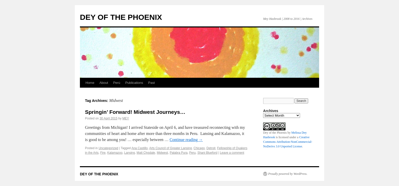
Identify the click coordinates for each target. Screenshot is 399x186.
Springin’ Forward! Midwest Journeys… (135, 112)
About (103, 83)
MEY (125, 118)
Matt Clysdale (146, 152)
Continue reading (186, 139)
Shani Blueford (207, 152)
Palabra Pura (179, 152)
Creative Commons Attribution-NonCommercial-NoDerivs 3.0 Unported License (287, 141)
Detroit (210, 148)
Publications (134, 83)
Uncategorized (108, 148)
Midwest (162, 152)
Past (151, 83)
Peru (192, 152)
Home (90, 83)
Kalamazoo (114, 152)
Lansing (129, 152)
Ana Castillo (139, 148)
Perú (116, 83)
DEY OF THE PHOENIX (121, 17)
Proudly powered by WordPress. (287, 174)
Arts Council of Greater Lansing (170, 148)
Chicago (199, 148)
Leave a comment (232, 152)
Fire (103, 152)
